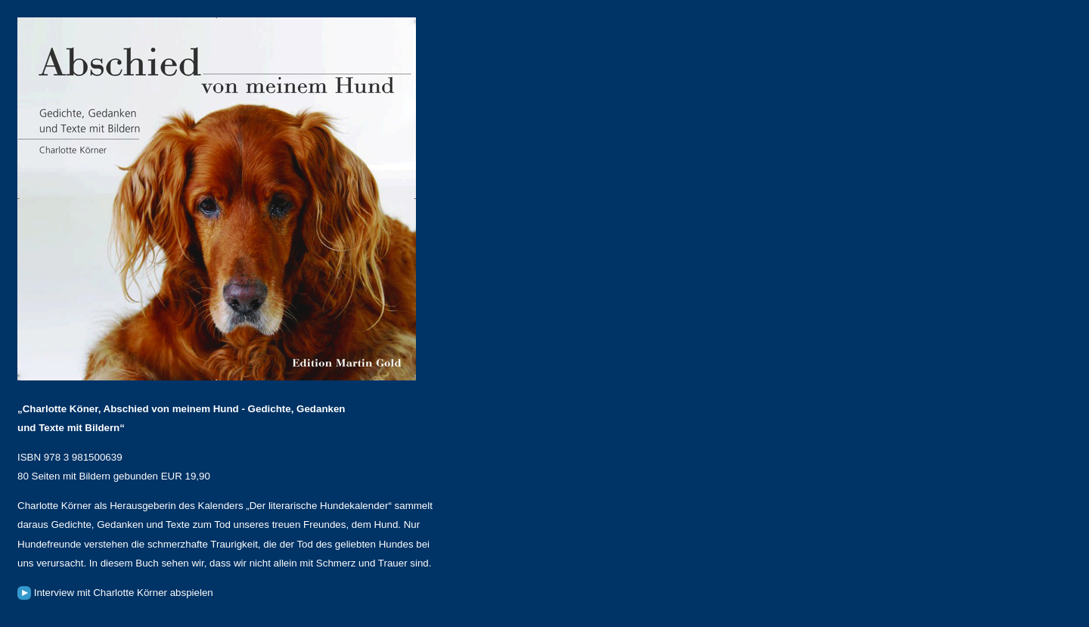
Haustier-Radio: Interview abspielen (24, 593)
